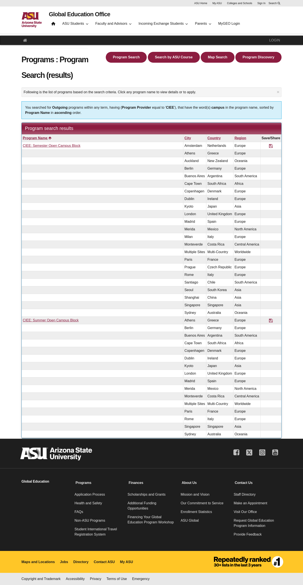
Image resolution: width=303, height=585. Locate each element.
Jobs (64, 562)
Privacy (95, 579)
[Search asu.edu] (274, 3)
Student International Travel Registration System (96, 531)
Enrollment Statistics (196, 512)
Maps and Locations (38, 562)
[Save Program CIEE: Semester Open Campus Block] (271, 145)
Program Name (37, 138)
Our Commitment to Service (202, 503)
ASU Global (190, 520)
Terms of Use (116, 579)
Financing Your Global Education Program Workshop (151, 519)
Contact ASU (104, 562)
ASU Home (200, 3)
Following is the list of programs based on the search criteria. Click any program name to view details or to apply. (151, 91)
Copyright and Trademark (41, 579)
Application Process (90, 494)
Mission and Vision (195, 494)
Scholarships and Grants (147, 494)
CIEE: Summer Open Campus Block (51, 320)
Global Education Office (85, 15)
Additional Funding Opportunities (142, 505)
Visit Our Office (245, 512)
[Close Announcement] (278, 92)
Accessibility (75, 579)
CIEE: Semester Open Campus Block (51, 145)
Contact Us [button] (243, 483)
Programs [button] (83, 483)
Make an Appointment (250, 503)
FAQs (79, 512)
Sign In (261, 3)
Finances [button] (136, 483)
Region (240, 138)
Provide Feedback (248, 534)
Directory (80, 562)
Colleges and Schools (239, 3)
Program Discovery (258, 57)
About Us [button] (189, 483)
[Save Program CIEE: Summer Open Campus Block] (271, 320)
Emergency (141, 579)
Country (214, 138)
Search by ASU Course (174, 57)
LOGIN (274, 40)
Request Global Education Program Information (254, 523)
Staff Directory (245, 494)
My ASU (217, 3)
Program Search (126, 57)
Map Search (217, 57)
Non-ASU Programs (90, 520)
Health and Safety (88, 503)
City (187, 138)
